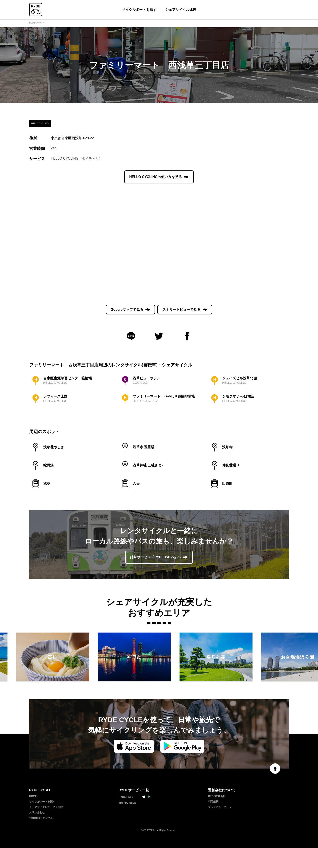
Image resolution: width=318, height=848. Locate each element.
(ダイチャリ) (90, 158)
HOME (33, 796)
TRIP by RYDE (127, 802)
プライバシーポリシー (221, 807)
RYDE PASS (126, 796)
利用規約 (213, 801)
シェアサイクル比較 (180, 9)
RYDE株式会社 (217, 796)
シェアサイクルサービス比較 (46, 807)
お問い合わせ (37, 812)
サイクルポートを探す (139, 9)
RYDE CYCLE (36, 23)
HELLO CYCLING (65, 158)
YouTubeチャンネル (41, 817)
